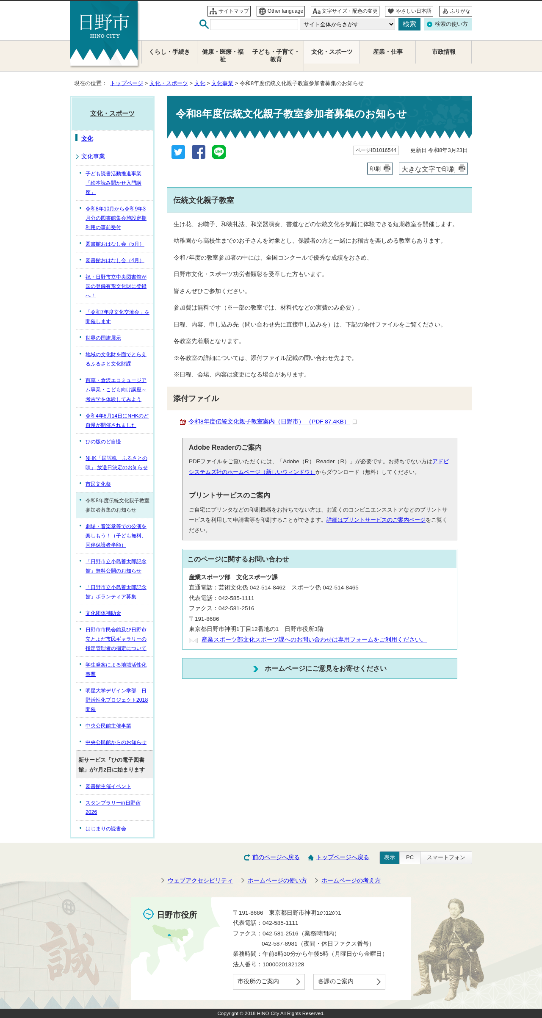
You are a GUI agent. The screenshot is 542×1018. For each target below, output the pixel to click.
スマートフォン (446, 857)
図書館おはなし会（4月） (115, 260)
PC (410, 857)
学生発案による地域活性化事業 (116, 669)
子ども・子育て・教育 (276, 56)
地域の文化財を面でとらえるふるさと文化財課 (116, 359)
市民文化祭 (98, 484)
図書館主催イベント (108, 786)
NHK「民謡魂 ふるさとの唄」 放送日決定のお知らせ (117, 462)
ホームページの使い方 (277, 880)
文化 (199, 83)
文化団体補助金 (103, 613)
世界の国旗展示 (103, 338)
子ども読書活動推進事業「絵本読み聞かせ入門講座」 (113, 183)
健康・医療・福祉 (222, 56)
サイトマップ (233, 11)
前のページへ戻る (276, 857)
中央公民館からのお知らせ (116, 742)
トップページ (126, 83)
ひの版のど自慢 (103, 442)
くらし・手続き (169, 52)
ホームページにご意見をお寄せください (326, 668)
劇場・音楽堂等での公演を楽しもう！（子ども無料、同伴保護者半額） (116, 535)
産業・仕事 (388, 52)
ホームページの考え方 (351, 880)
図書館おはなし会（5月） (115, 244)
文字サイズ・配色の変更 (350, 11)
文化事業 (222, 83)
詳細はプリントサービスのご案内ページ (376, 520)
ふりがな (460, 11)
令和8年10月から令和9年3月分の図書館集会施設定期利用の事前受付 (116, 218)
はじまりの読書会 (106, 829)
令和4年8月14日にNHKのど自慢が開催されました (117, 420)
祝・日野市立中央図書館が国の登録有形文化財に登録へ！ (116, 286)
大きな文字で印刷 (428, 169)
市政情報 (444, 52)
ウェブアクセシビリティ (200, 880)
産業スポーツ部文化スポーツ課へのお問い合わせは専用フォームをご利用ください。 (314, 639)
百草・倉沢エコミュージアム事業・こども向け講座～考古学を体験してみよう (116, 389)
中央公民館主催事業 (108, 726)
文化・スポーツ (168, 83)
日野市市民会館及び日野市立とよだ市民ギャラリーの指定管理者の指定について (116, 639)
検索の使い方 (451, 24)
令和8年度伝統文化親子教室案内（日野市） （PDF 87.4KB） (272, 421)
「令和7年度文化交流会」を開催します (117, 316)
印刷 (375, 169)
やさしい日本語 (413, 11)
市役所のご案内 (258, 981)
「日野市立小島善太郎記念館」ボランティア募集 (116, 592)
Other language (286, 11)
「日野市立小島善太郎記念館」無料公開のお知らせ (116, 566)
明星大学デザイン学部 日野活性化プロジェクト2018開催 (117, 700)
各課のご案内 (336, 981)
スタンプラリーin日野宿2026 (113, 807)
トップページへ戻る (342, 857)
